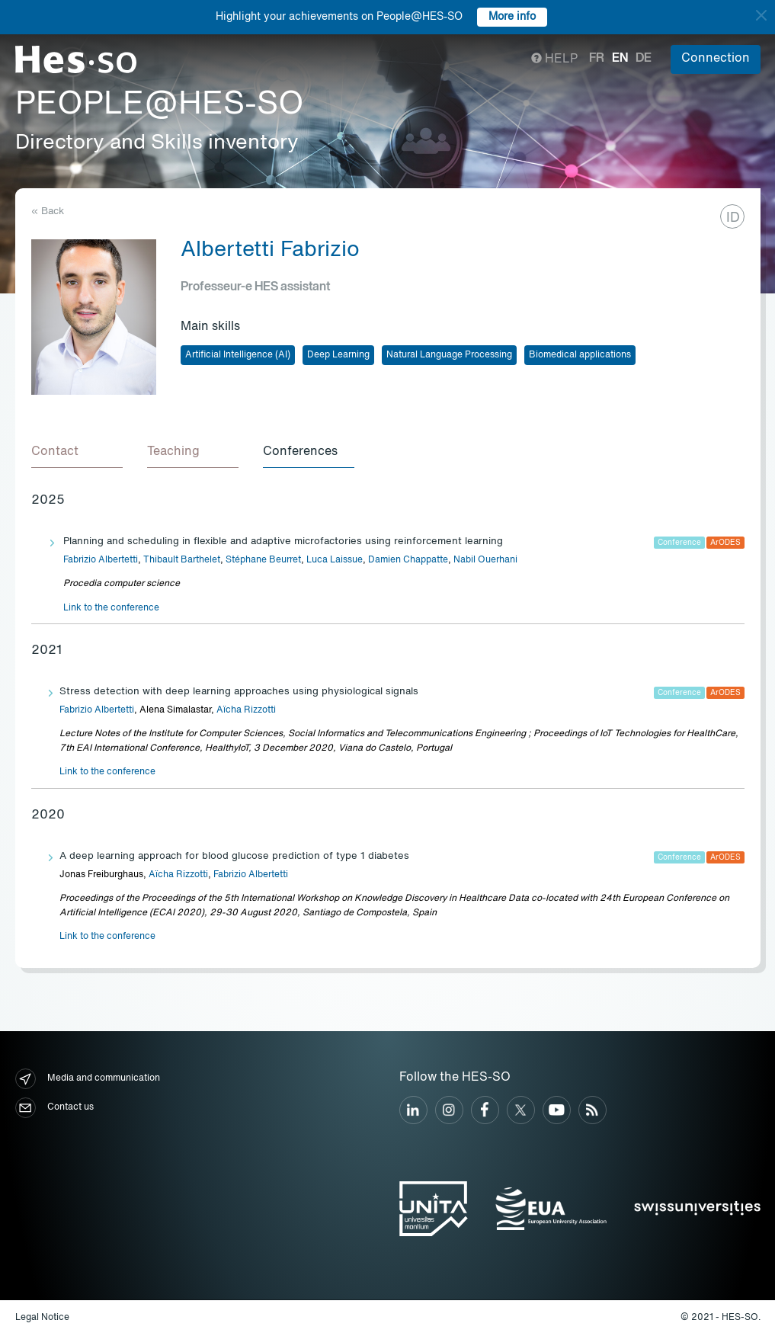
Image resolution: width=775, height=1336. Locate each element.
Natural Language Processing (449, 355)
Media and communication (87, 1078)
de (644, 59)
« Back (47, 211)
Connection (715, 59)
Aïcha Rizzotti (246, 710)
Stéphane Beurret (263, 560)
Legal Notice (42, 1317)
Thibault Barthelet (181, 560)
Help (554, 59)
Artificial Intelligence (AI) (237, 355)
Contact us (54, 1107)
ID (733, 218)
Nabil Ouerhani (485, 560)
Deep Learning (338, 355)
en (620, 59)
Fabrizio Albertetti (100, 560)
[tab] (77, 453)
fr (596, 59)
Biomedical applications (580, 355)
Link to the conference (111, 608)
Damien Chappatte (408, 560)
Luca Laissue (334, 560)
